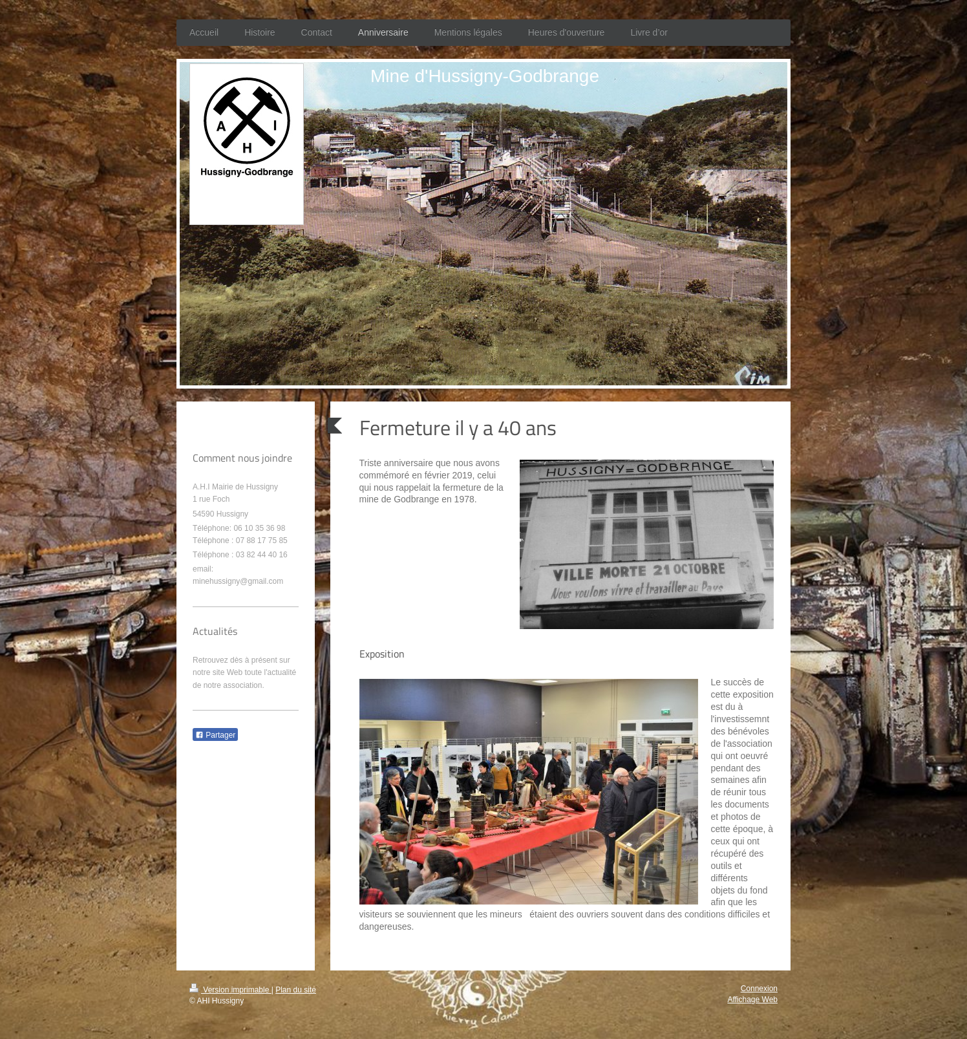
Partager (215, 735)
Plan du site (295, 989)
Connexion (759, 988)
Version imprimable (230, 989)
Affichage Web (752, 999)
